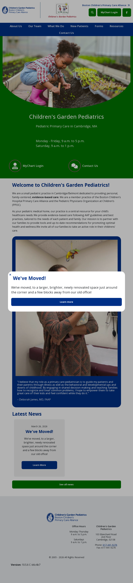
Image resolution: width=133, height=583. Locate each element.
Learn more (66, 301)
